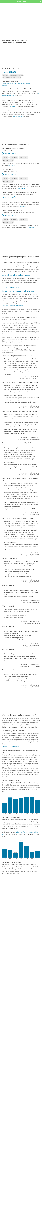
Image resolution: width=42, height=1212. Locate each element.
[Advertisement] (21, 109)
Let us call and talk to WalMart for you (16, 275)
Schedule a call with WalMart (10, 746)
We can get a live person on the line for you (18, 291)
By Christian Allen (12, 905)
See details (11, 165)
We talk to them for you (9, 83)
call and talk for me (21, 832)
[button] (40, 1)
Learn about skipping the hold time (12, 305)
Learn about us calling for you (11, 287)
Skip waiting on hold (24, 83)
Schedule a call (6, 85)
